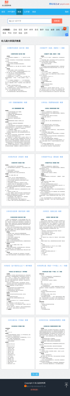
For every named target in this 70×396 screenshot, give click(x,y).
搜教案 (57, 21)
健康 (52, 30)
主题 (63, 30)
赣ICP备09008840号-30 (36, 386)
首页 (3, 12)
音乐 (36, 30)
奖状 (34, 12)
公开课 (27, 12)
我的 (67, 12)
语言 (20, 30)
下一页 (35, 374)
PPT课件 (11, 12)
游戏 (58, 30)
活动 (15, 30)
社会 (47, 30)
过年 (26, 33)
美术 (26, 30)
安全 (4, 33)
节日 (10, 33)
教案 (19, 12)
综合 (20, 33)
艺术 (15, 33)
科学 (31, 30)
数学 (42, 30)
